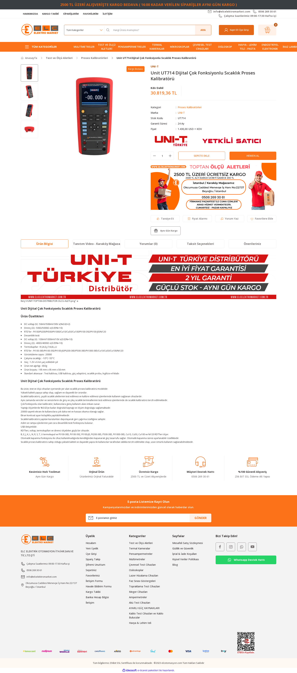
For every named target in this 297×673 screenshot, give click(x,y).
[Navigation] (44, 47)
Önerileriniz (252, 244)
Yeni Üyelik (92, 548)
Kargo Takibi (93, 591)
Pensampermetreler (140, 554)
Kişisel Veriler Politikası (185, 559)
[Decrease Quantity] (154, 156)
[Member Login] (226, 30)
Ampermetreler (138, 597)
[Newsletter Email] (148, 518)
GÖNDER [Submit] (201, 518)
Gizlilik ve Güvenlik (182, 548)
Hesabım (91, 543)
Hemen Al (252, 155)
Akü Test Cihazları (139, 602)
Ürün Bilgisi (44, 244)
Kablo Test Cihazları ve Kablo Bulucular (146, 615)
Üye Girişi (91, 554)
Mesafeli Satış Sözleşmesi (187, 543)
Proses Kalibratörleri (190, 107)
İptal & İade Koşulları (184, 554)
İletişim (90, 602)
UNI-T (181, 112)
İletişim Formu (94, 581)
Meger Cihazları (138, 591)
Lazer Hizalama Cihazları (143, 575)
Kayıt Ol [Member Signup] (234, 29)
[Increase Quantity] (170, 156)
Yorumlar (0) (148, 244)
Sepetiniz (91, 570)
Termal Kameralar (139, 548)
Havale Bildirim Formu (99, 586)
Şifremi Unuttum (95, 564)
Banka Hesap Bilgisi (97, 597)
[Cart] (267, 30)
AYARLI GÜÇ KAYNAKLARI (144, 608)
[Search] (161, 30)
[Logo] (40, 29)
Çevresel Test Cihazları (142, 564)
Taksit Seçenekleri (200, 244)
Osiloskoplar (136, 570)
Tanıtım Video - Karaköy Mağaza (96, 244)
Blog (175, 564)
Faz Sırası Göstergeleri (142, 581)
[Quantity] (162, 156)
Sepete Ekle (201, 155)
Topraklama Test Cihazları (144, 586)
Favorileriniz (93, 575)
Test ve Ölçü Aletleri (141, 543)
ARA (203, 30)
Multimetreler (137, 559)
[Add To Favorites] (261, 218)
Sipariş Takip (93, 559)
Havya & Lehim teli (140, 623)
